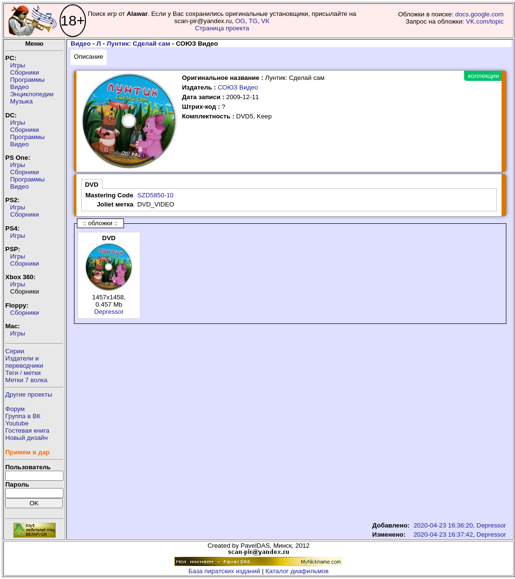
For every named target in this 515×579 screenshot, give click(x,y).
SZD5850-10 (155, 195)
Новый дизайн (26, 437)
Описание (88, 56)
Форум (15, 408)
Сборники (24, 72)
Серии (14, 351)
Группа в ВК (22, 416)
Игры (17, 65)
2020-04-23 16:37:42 (443, 534)
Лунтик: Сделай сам (138, 43)
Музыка (21, 101)
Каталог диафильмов (297, 571)
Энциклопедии (31, 94)
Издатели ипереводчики (24, 362)
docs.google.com (479, 14)
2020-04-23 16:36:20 (443, 525)
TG (253, 21)
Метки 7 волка (26, 380)
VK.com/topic (485, 21)
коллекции (483, 75)
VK (265, 21)
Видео (19, 86)
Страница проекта (222, 28)
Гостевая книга (27, 430)
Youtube (16, 423)
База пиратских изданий (224, 571)
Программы (27, 79)
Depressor (108, 311)
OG (240, 21)
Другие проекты (28, 394)
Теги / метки (23, 372)
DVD (91, 184)
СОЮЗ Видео (238, 87)
